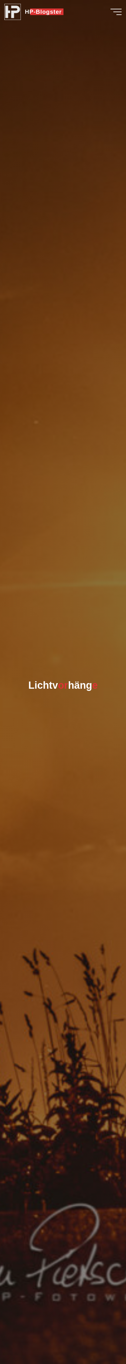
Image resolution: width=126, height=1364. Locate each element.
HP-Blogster (43, 11)
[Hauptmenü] (116, 12)
